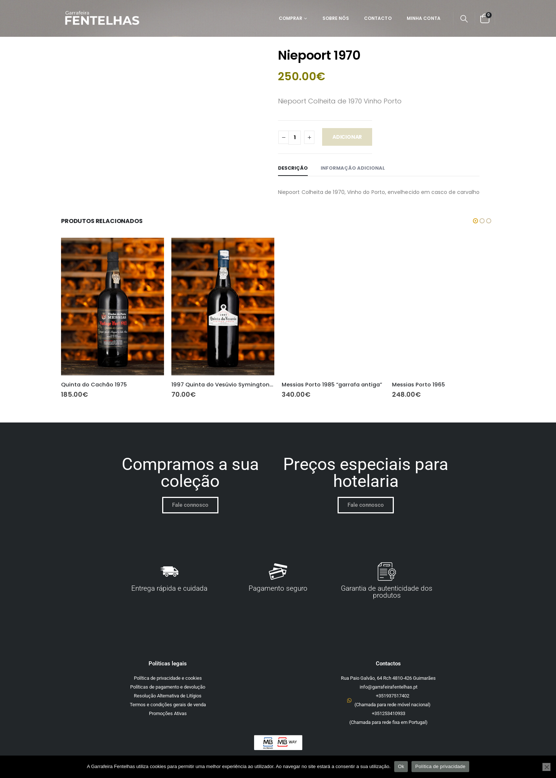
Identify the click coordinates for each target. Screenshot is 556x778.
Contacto (378, 18)
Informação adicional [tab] (353, 168)
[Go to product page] (112, 306)
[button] (464, 18)
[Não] (546, 767)
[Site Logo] (102, 18)
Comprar (291, 18)
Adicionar (347, 137)
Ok (401, 766)
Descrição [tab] (293, 168)
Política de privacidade (440, 766)
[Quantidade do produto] (294, 138)
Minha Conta (424, 18)
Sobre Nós (335, 18)
